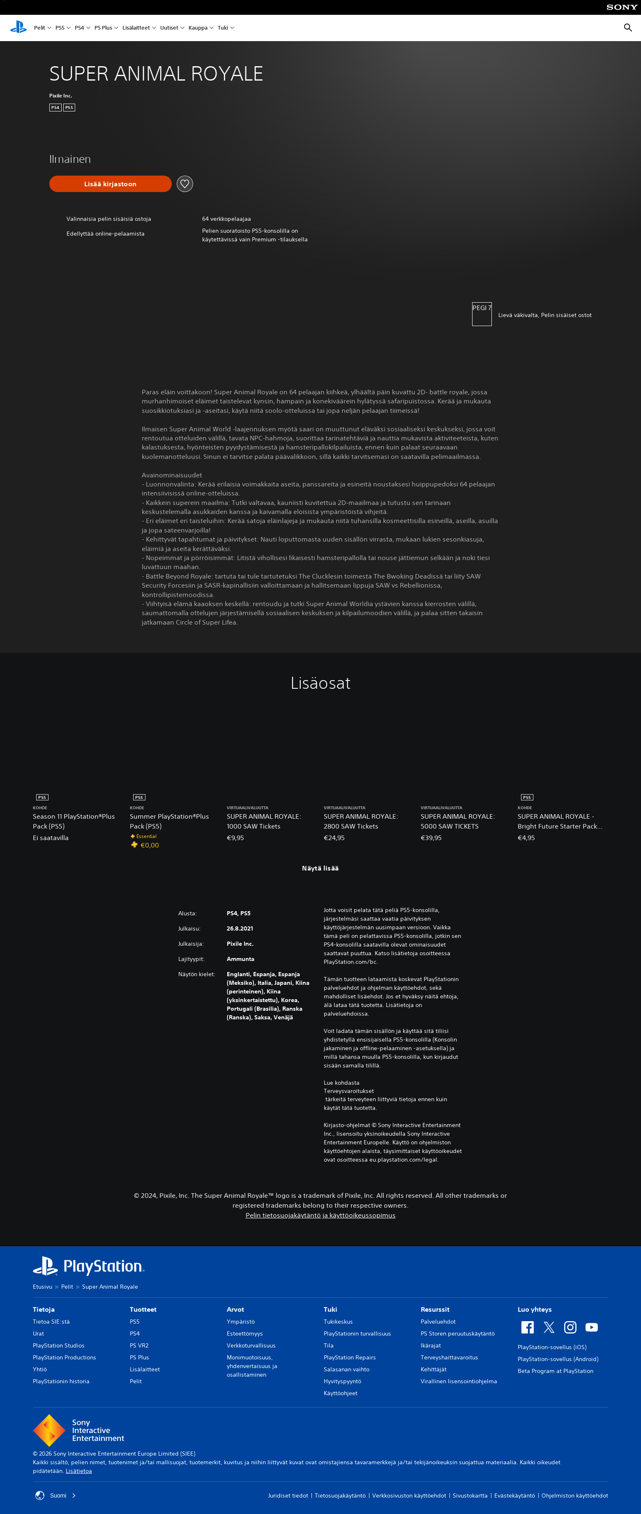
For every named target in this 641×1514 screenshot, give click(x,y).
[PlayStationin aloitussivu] (18, 28)
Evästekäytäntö (514, 1495)
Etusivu (42, 1286)
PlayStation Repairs (350, 1357)
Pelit (39, 28)
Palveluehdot (438, 1321)
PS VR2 (139, 1345)
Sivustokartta (470, 1495)
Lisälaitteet (136, 28)
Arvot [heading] (235, 1309)
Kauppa (198, 28)
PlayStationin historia (61, 1381)
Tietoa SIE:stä (51, 1321)
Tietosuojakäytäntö (340, 1495)
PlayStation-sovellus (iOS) (552, 1347)
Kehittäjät (434, 1369)
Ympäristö (241, 1321)
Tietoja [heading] (44, 1309)
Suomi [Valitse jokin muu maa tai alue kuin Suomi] (56, 1495)
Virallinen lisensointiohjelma (459, 1381)
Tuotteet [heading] (143, 1309)
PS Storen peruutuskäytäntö (458, 1333)
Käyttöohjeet (340, 1393)
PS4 (79, 28)
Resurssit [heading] (435, 1309)
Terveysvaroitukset (349, 1091)
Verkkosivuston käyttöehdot (409, 1495)
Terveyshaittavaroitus (449, 1357)
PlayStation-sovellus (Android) (558, 1359)
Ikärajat (431, 1345)
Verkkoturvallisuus (251, 1345)
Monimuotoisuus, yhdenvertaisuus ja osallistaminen (252, 1366)
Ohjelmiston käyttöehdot (575, 1495)
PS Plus (103, 28)
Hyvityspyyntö (342, 1381)
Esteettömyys (245, 1333)
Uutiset (169, 28)
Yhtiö (40, 1369)
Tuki (223, 28)
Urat (38, 1333)
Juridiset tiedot (288, 1495)
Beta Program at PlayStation (555, 1371)
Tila (329, 1345)
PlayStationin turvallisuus (357, 1333)
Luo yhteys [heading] (535, 1309)
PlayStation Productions (64, 1357)
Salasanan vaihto (346, 1369)
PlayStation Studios (59, 1345)
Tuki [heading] (330, 1309)
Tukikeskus (338, 1321)
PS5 (60, 28)
